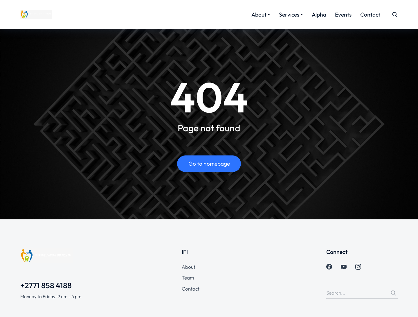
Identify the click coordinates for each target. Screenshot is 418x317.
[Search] (393, 293)
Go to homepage (209, 163)
